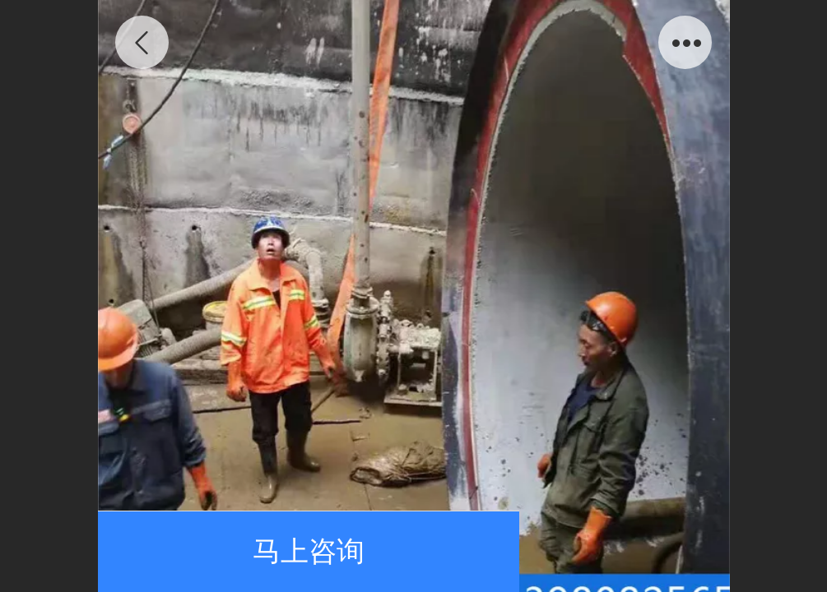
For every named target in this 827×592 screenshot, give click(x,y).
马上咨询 (309, 551)
